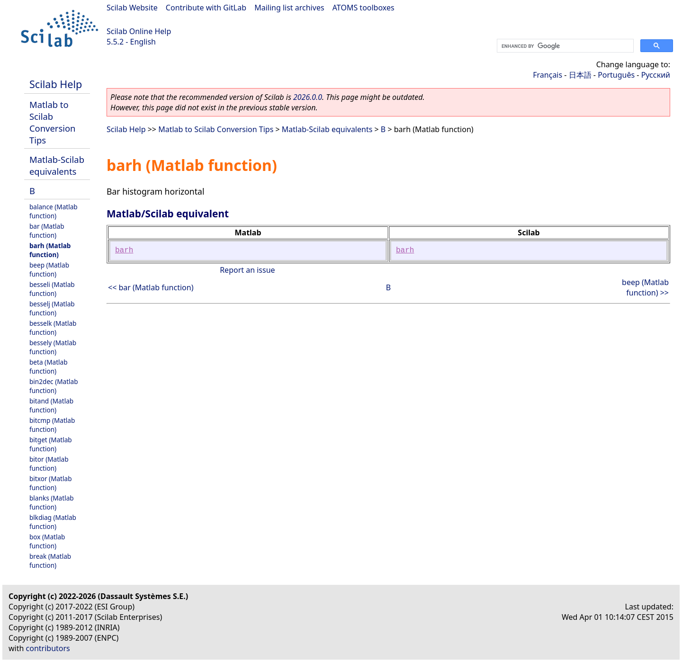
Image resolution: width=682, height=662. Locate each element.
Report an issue (247, 270)
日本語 (580, 75)
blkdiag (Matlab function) (52, 522)
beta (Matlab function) (48, 367)
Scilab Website (132, 7)
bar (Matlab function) (46, 231)
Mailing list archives (289, 7)
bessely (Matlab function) (52, 347)
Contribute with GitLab (206, 7)
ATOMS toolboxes (363, 7)
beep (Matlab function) (49, 269)
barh (124, 250)
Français (547, 75)
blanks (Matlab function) (51, 502)
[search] (564, 46)
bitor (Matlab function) (49, 464)
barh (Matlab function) (50, 250)
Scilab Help (55, 84)
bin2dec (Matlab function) (53, 386)
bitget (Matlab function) (50, 444)
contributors (48, 648)
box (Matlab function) (47, 541)
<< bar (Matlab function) (150, 287)
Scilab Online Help (139, 31)
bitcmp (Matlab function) (52, 425)
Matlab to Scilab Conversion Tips (52, 122)
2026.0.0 (307, 97)
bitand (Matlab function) (51, 405)
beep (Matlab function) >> (645, 287)
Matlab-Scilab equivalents (56, 165)
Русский (655, 75)
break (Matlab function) (50, 561)
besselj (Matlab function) (52, 308)
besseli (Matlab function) (52, 289)
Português (616, 75)
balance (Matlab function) (53, 211)
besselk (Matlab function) (52, 328)
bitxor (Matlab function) (50, 483)
